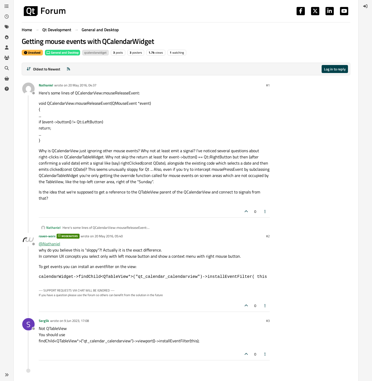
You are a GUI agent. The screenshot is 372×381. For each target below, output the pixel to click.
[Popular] (6, 37)
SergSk (44, 320)
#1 (268, 85)
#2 (268, 236)
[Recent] (6, 16)
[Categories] (6, 6)
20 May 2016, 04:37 (82, 85)
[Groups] (6, 58)
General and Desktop (62, 52)
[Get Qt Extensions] (6, 78)
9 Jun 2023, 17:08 (76, 320)
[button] (6, 375)
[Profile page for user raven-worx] (28, 239)
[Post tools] (265, 211)
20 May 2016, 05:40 (109, 236)
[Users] (6, 47)
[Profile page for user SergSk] (28, 324)
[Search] (6, 68)
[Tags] (6, 27)
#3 (268, 320)
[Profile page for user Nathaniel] (28, 89)
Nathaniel (46, 85)
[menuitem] (365, 6)
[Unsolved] (6, 89)
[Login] (365, 6)
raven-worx (47, 236)
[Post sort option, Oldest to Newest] (43, 69)
